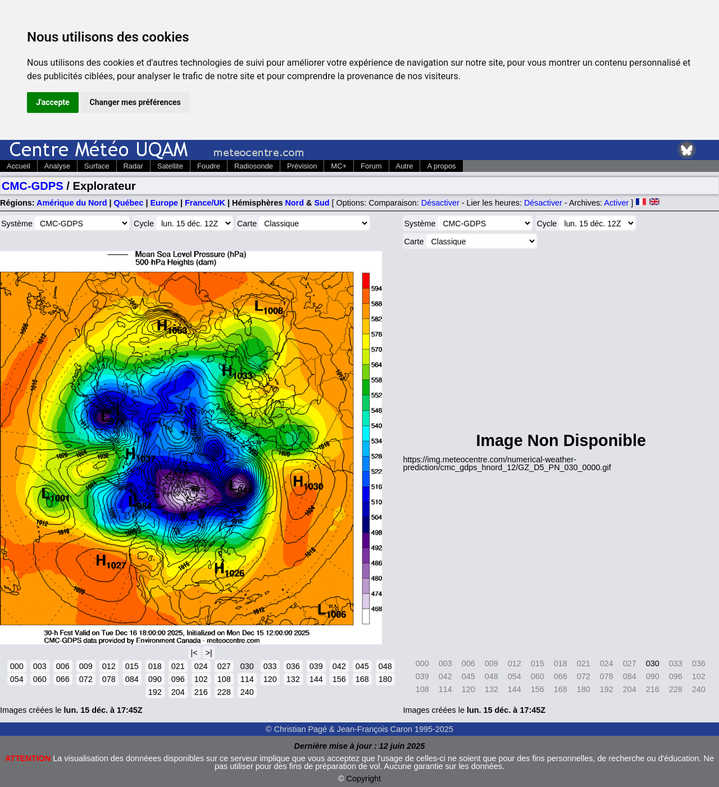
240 (247, 692)
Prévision (302, 166)
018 (155, 666)
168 (362, 679)
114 (247, 679)
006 (63, 666)
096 (178, 679)
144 (316, 679)
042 (339, 666)
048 (385, 666)
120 (270, 679)
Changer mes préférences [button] (135, 102)
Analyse (57, 166)
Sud (321, 202)
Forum (371, 166)
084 (132, 679)
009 (86, 666)
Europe (164, 202)
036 (293, 666)
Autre (404, 166)
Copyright (364, 778)
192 (155, 692)
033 (270, 666)
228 (224, 692)
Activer (616, 202)
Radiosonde (253, 166)
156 (339, 679)
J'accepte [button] (53, 102)
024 (201, 666)
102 (201, 679)
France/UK (205, 202)
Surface (97, 166)
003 (40, 666)
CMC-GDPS (32, 186)
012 (109, 666)
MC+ (339, 166)
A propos (441, 166)
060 (40, 679)
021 (178, 666)
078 (109, 679)
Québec (129, 202)
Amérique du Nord (72, 202)
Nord (294, 202)
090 (155, 679)
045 (362, 666)
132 (293, 679)
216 (201, 692)
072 (86, 679)
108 (224, 679)
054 (17, 679)
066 (63, 679)
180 (385, 679)
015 (132, 666)
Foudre (208, 166)
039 (316, 666)
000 (17, 666)
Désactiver (440, 202)
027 (224, 666)
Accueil (18, 166)
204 (178, 692)
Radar (133, 166)
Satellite (170, 166)
